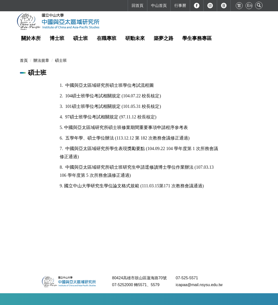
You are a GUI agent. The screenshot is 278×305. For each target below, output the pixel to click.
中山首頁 (159, 5)
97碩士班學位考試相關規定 (91, 116)
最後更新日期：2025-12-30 (153, 299)
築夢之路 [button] (163, 38)
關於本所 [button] (31, 38)
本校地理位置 (113, 299)
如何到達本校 (86, 299)
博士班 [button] (57, 38)
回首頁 (137, 5)
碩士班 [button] (80, 38)
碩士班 (61, 60)
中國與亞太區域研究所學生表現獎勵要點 (105, 148)
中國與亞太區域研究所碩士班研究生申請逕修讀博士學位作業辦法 (129, 167)
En (249, 5)
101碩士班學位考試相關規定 (93, 106)
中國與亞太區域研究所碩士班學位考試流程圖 (109, 85)
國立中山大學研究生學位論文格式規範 (101, 185)
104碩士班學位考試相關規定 (93, 95)
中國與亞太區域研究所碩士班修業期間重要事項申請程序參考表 (126, 127)
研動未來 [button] (135, 38)
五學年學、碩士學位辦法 (89, 138)
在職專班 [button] (106, 38)
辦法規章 (41, 60)
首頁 (24, 60)
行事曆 (180, 5)
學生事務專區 (197, 38)
